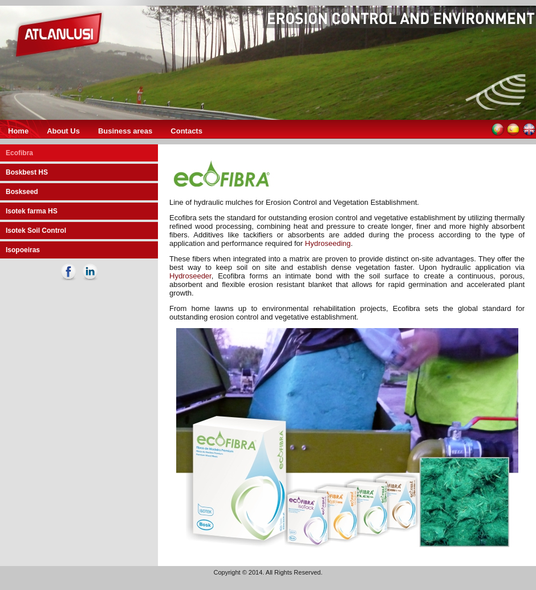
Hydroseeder (190, 276)
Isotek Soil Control (36, 231)
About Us (63, 131)
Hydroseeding (328, 243)
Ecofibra (19, 153)
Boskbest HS (27, 172)
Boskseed (22, 192)
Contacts (186, 131)
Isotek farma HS (32, 211)
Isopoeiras (23, 250)
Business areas (125, 131)
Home (18, 131)
